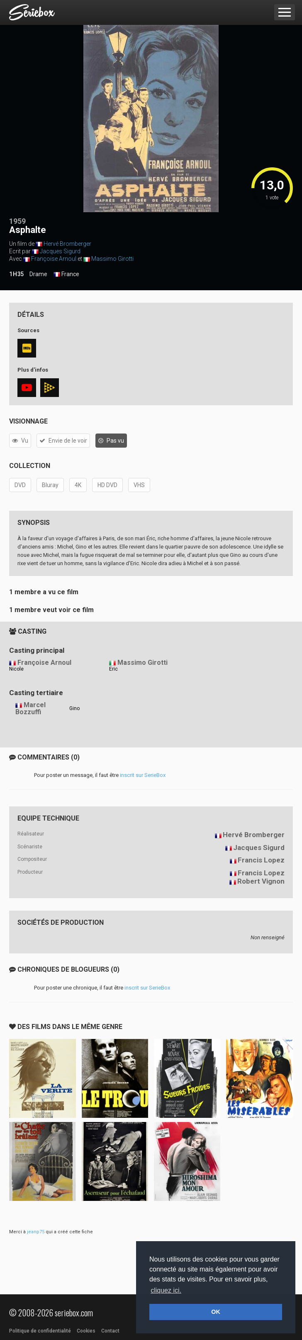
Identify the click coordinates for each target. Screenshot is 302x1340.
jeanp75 (35, 1232)
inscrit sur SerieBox (143, 775)
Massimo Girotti (112, 258)
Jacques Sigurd (60, 251)
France (66, 274)
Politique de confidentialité (40, 1331)
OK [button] (215, 1311)
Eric (113, 669)
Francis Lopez (261, 860)
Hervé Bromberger (67, 243)
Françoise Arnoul (53, 258)
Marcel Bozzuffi (30, 708)
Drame (38, 274)
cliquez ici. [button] (166, 1290)
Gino (74, 708)
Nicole (16, 669)
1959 (17, 221)
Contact (110, 1331)
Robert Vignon (261, 881)
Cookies (86, 1331)
